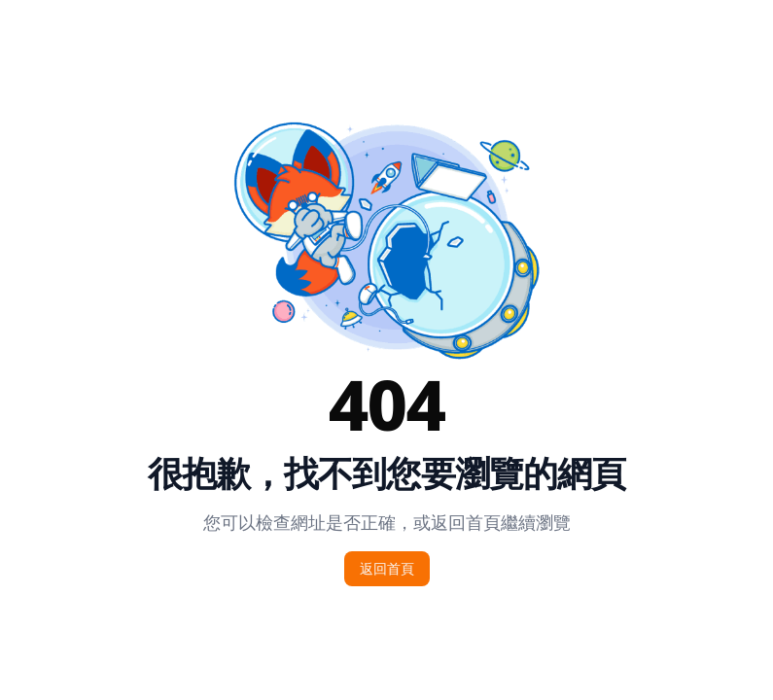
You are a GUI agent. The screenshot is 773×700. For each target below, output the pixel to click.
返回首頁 (387, 568)
